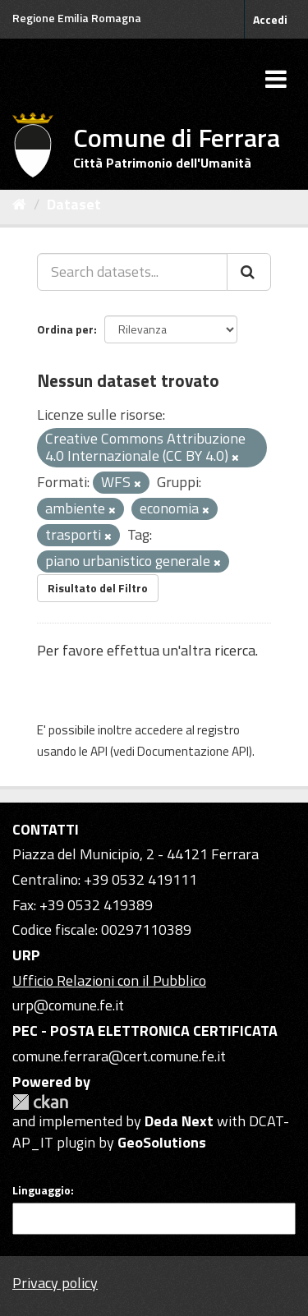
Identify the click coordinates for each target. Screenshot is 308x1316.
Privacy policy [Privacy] (55, 1283)
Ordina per (65, 329)
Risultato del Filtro (98, 587)
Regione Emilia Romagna (76, 17)
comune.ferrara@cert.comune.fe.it (119, 1056)
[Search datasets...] (132, 272)
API (99, 751)
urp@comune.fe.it (68, 1005)
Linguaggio (41, 1190)
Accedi (270, 19)
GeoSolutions (161, 1142)
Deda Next (179, 1121)
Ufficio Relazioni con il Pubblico (109, 980)
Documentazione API (193, 751)
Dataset (74, 204)
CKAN (40, 1102)
